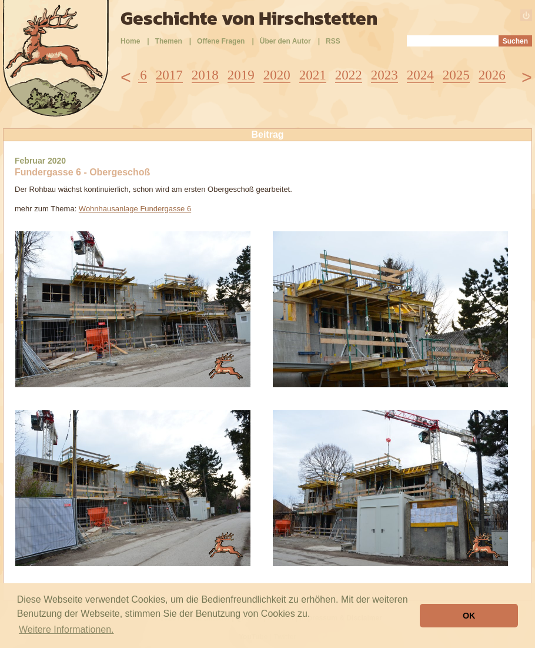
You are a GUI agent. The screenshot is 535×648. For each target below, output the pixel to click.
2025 (456, 75)
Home (130, 41)
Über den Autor (285, 41)
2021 (312, 75)
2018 (205, 75)
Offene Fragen (221, 41)
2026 (492, 75)
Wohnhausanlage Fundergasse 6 (135, 208)
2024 (420, 75)
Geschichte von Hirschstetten (249, 18)
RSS (333, 41)
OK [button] (469, 615)
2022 (348, 75)
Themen (168, 41)
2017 (169, 75)
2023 (384, 75)
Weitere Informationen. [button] (66, 629)
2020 (276, 75)
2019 (241, 75)
